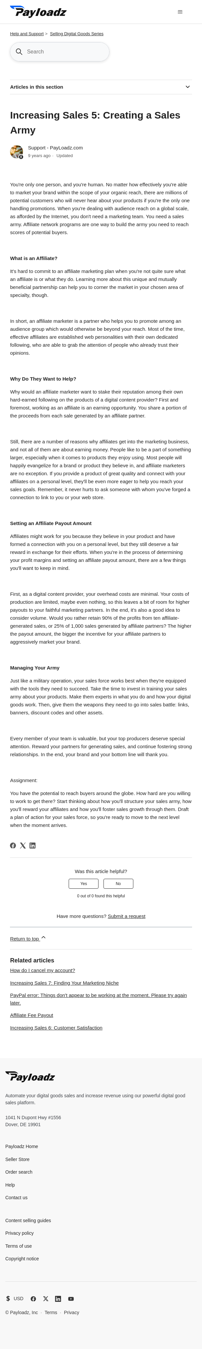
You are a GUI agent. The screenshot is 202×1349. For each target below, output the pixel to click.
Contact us (16, 1197)
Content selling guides (28, 1220)
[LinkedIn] (32, 846)
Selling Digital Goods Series (76, 33)
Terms (50, 1312)
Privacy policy (19, 1233)
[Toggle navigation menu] (180, 12)
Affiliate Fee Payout (31, 1015)
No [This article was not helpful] (118, 883)
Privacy (71, 1312)
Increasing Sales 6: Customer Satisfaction (56, 1028)
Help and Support (26, 33)
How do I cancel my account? (42, 970)
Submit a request (126, 916)
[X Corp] (23, 846)
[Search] (59, 52)
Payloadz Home (21, 1146)
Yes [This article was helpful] (84, 883)
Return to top (28, 938)
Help (10, 1185)
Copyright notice (22, 1258)
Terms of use (18, 1246)
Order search (19, 1172)
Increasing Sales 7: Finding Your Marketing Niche (64, 983)
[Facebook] (13, 846)
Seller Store (17, 1159)
